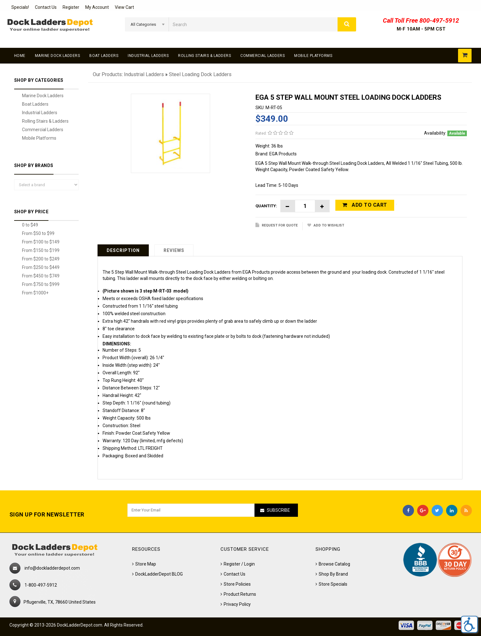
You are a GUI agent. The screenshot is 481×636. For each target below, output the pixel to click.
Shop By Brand (333, 574)
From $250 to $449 (40, 267)
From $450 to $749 (40, 275)
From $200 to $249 (40, 258)
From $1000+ (35, 292)
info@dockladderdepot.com (52, 568)
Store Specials (333, 584)
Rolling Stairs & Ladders (204, 55)
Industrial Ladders (148, 55)
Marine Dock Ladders (57, 55)
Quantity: (266, 206)
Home (19, 55)
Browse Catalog (334, 563)
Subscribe (278, 510)
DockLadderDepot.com (79, 625)
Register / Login (239, 563)
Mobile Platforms (313, 55)
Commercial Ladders (262, 55)
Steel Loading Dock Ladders (200, 74)
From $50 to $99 (38, 233)
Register (71, 7)
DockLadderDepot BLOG (159, 574)
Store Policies (237, 584)
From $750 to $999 (40, 284)
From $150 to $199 (40, 250)
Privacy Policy (237, 604)
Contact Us (46, 7)
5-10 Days (288, 185)
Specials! (20, 7)
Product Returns (240, 594)
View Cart (124, 7)
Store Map (145, 563)
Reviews (174, 250)
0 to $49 (30, 224)
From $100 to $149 (40, 241)
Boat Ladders (103, 55)
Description (123, 250)
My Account (97, 7)
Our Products (107, 74)
